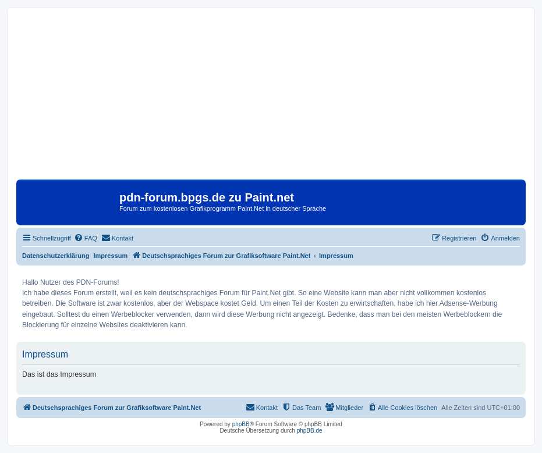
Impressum (111, 255)
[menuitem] (85, 238)
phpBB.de (310, 430)
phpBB (241, 424)
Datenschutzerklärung (56, 255)
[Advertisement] (271, 97)
